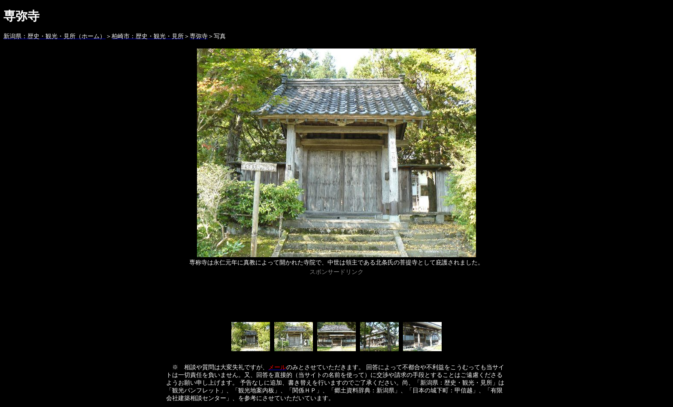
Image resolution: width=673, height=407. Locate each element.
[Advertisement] (336, 297)
